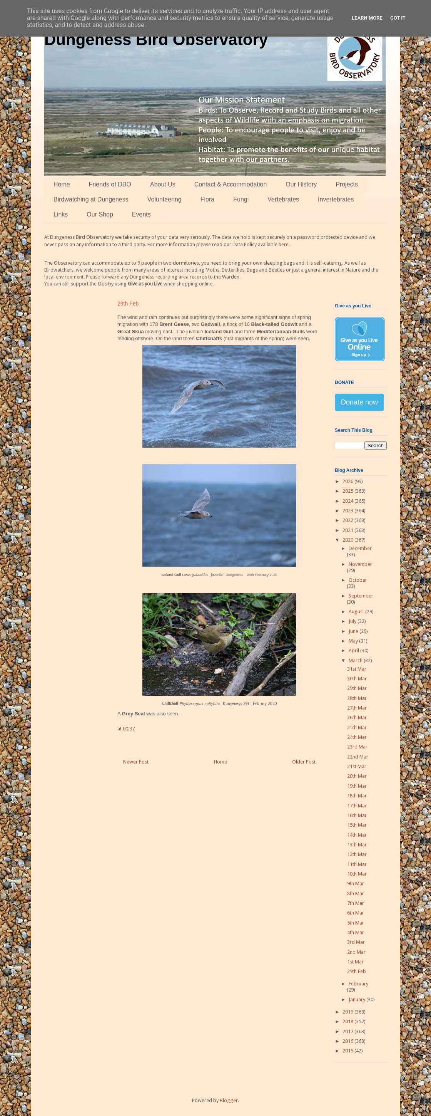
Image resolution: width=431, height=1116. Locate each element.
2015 (348, 1051)
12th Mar (357, 854)
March (356, 660)
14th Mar (357, 835)
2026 (348, 481)
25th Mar (357, 727)
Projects (347, 184)
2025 (348, 491)
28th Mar (357, 698)
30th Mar (357, 678)
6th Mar (355, 913)
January (357, 999)
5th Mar (355, 923)
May (354, 641)
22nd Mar (357, 757)
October (358, 580)
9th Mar (355, 883)
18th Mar (357, 796)
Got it (398, 18)
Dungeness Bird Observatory (156, 39)
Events (141, 214)
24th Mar (357, 737)
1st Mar (355, 962)
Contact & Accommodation (230, 184)
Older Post (304, 762)
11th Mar (357, 864)
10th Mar (357, 874)
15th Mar (357, 825)
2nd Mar (356, 952)
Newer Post (136, 762)
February (358, 984)
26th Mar (357, 717)
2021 (348, 530)
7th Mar (355, 903)
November (360, 564)
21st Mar (356, 766)
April (354, 650)
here (284, 244)
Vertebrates (283, 199)
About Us (162, 184)
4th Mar (355, 932)
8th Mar (355, 893)
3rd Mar (356, 942)
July (353, 621)
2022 (348, 520)
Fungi (241, 199)
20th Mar (357, 776)
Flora (207, 199)
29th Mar (357, 688)
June (354, 631)
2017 (348, 1031)
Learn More (367, 18)
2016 (348, 1041)
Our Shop (100, 214)
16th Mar (357, 815)
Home (61, 184)
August (357, 611)
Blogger (229, 1100)
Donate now (359, 402)
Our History (301, 184)
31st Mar (356, 669)
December (360, 548)
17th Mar (357, 806)
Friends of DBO (110, 184)
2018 (348, 1021)
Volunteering (164, 199)
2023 (348, 511)
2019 (348, 1012)
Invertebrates (336, 199)
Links (60, 214)
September (361, 596)
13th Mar (357, 844)
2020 (348, 540)
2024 (348, 501)
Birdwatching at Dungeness (91, 199)
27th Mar (357, 708)
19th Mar (357, 786)
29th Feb (356, 971)
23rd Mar (357, 747)
